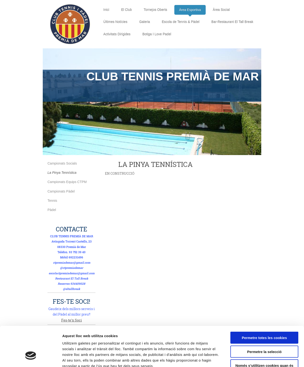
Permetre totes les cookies (264, 305)
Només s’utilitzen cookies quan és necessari (264, 335)
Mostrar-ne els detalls (273, 358)
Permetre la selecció (264, 319)
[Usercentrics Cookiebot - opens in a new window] (31, 357)
